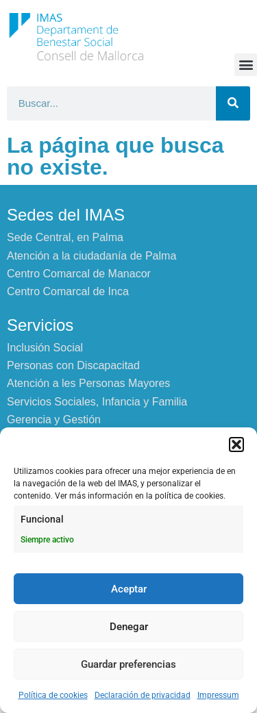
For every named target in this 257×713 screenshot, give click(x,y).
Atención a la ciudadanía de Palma (91, 256)
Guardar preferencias (128, 664)
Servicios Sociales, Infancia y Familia (97, 402)
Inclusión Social (45, 347)
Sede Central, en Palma (65, 237)
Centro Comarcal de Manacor (79, 273)
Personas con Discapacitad (73, 365)
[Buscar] (233, 103)
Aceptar (129, 589)
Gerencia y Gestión (54, 419)
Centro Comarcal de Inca (68, 291)
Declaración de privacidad (143, 695)
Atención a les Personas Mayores (88, 383)
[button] (236, 444)
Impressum (218, 695)
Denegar (129, 627)
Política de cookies (53, 695)
